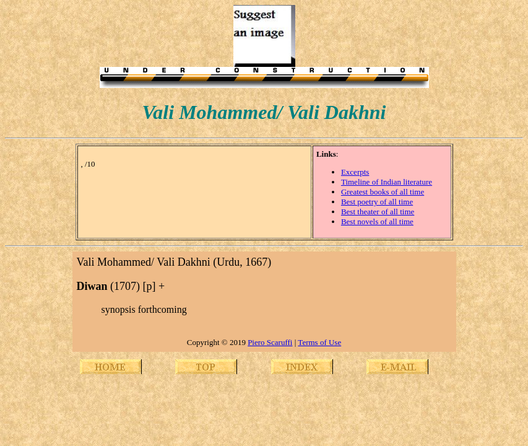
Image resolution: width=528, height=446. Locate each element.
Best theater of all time (377, 211)
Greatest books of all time (382, 191)
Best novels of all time (377, 221)
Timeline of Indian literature (386, 181)
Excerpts (355, 172)
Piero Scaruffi (270, 342)
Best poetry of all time (377, 201)
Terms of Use (319, 342)
